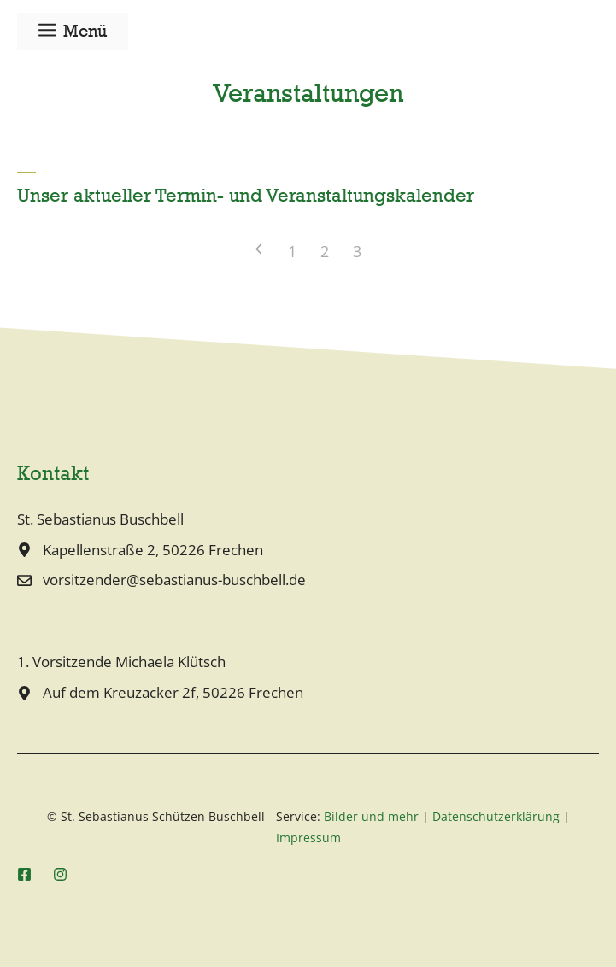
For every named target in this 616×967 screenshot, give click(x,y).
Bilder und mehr (371, 816)
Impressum (308, 837)
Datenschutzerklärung (496, 816)
